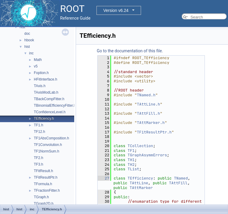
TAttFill (178, 182)
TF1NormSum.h (46, 151)
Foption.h (41, 73)
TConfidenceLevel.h (50, 112)
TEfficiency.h (44, 119)
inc (31, 53)
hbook (29, 40)
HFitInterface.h (45, 79)
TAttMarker (141, 187)
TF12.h (39, 132)
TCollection (140, 145)
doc (27, 34)
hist (22, 27)
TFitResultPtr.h (45, 177)
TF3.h (38, 164)
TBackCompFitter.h (49, 99)
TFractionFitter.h (47, 190)
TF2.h (38, 158)
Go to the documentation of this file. (130, 50)
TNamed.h (146, 94)
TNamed (181, 178)
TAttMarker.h (151, 122)
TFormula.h (43, 184)
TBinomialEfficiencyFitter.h (55, 105)
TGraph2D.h (43, 204)
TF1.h (38, 125)
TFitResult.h (43, 171)
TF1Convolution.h (48, 145)
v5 (36, 66)
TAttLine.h (148, 104)
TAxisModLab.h (46, 92)
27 (103, 178)
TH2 (131, 164)
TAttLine (139, 182)
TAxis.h (39, 86)
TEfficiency (140, 178)
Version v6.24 (116, 10)
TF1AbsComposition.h (51, 138)
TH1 (131, 159)
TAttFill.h (148, 113)
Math (38, 60)
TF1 (131, 150)
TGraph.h (41, 197)
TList (133, 168)
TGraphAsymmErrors (147, 155)
